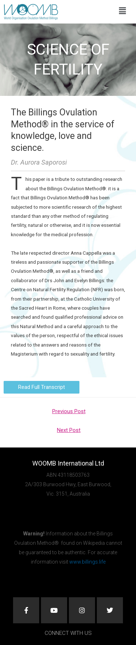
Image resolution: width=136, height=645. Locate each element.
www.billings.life (87, 562)
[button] (122, 11)
